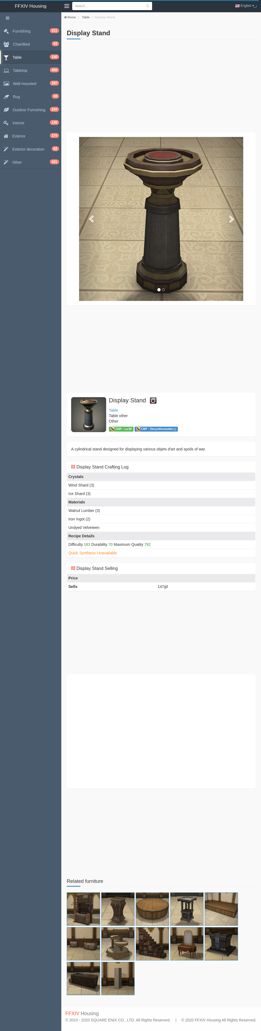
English (244, 6)
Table (85, 17)
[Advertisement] (161, 86)
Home (71, 17)
